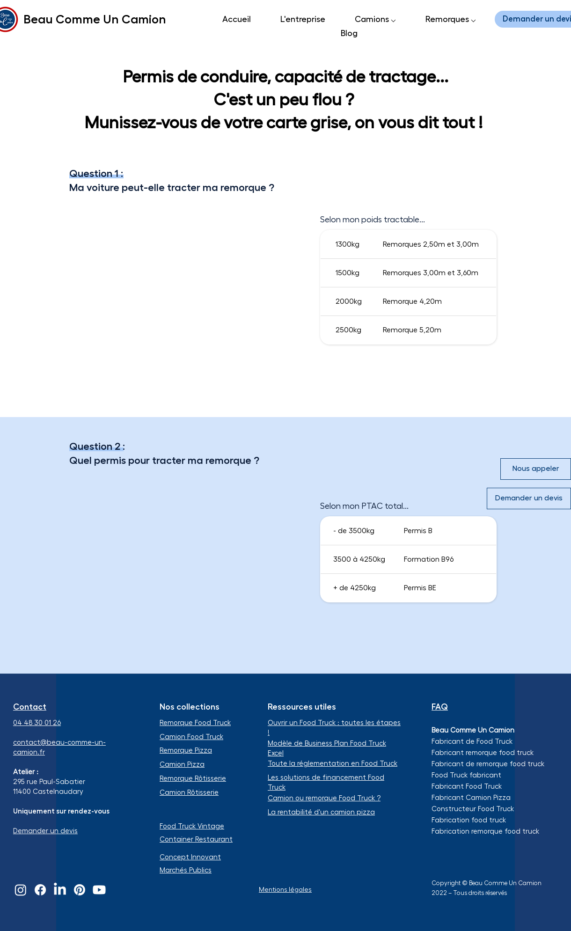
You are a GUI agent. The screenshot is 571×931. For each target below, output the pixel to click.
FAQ (440, 707)
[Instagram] (20, 889)
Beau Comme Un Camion (94, 19)
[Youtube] (99, 889)
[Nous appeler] (535, 469)
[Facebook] (40, 889)
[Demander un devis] (529, 498)
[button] (375, 19)
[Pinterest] (79, 889)
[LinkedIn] (59, 889)
